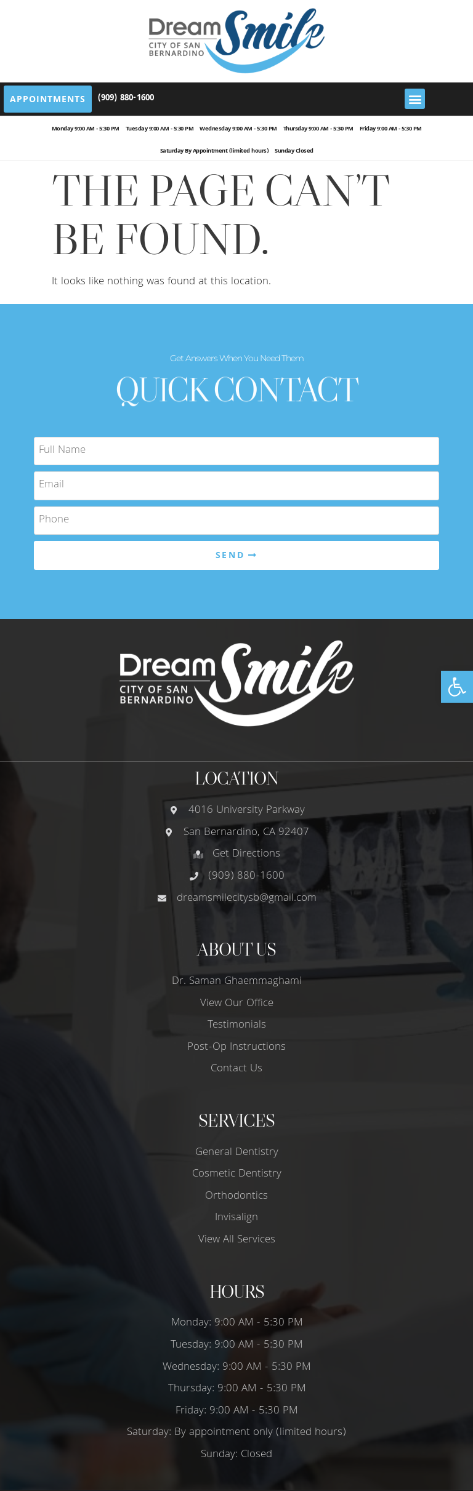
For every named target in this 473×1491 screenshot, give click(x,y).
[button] (457, 687)
